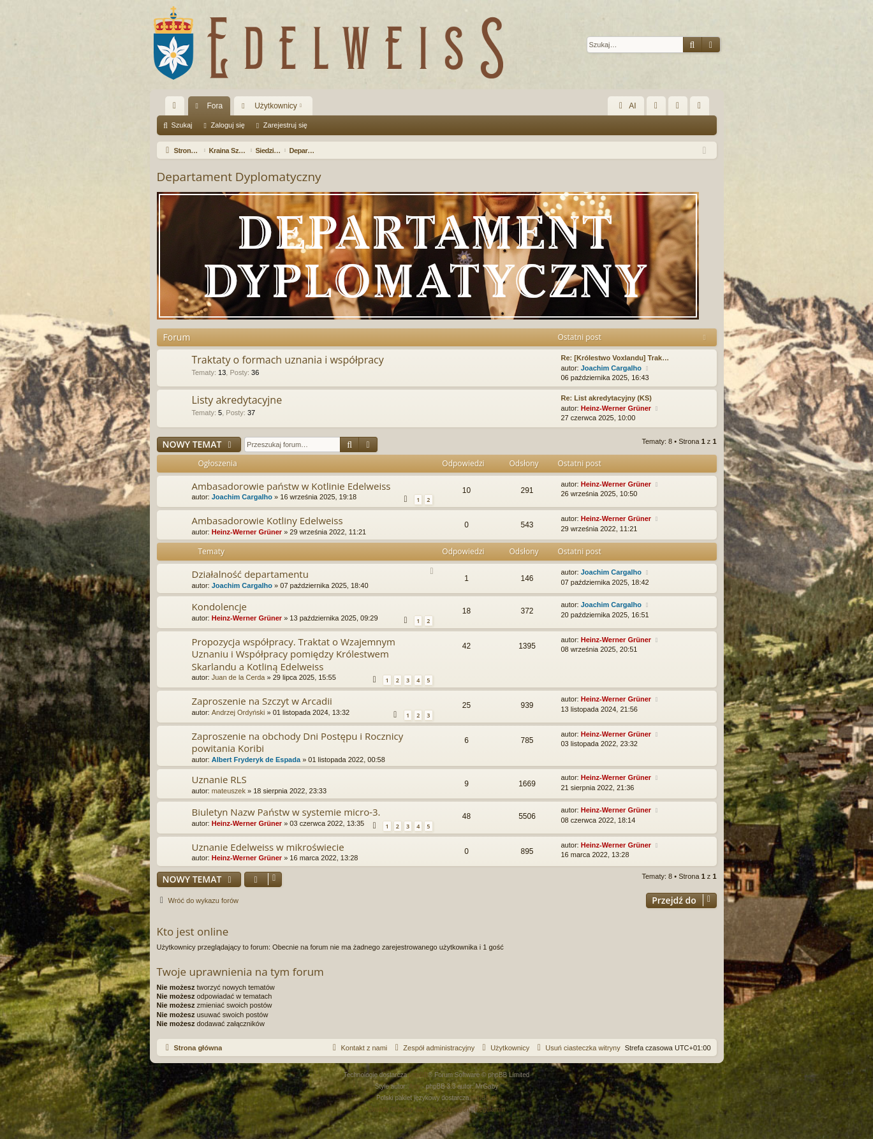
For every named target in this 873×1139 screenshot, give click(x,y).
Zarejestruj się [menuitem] (702, 108)
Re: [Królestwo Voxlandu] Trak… (615, 358)
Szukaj (182, 125)
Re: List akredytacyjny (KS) (606, 398)
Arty (414, 1086)
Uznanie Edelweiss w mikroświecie (268, 847)
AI (625, 105)
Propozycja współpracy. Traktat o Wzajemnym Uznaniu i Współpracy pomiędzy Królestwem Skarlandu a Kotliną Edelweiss (293, 654)
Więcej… (177, 108)
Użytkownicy (275, 105)
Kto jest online (193, 931)
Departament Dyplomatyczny (239, 176)
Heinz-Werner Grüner (616, 408)
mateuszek (229, 791)
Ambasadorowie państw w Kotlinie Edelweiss (291, 486)
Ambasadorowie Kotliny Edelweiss (267, 520)
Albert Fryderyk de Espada (256, 759)
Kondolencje (219, 606)
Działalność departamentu (250, 574)
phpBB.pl (484, 1097)
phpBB (418, 1074)
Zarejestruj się (285, 125)
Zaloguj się (228, 125)
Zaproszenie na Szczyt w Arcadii (262, 700)
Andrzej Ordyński (238, 712)
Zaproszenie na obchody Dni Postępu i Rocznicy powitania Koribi (298, 742)
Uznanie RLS (219, 779)
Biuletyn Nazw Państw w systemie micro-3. (286, 811)
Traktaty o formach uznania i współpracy (288, 360)
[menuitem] (656, 105)
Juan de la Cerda (238, 677)
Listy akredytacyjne (237, 400)
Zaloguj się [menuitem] (680, 108)
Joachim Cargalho (611, 368)
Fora (215, 105)
